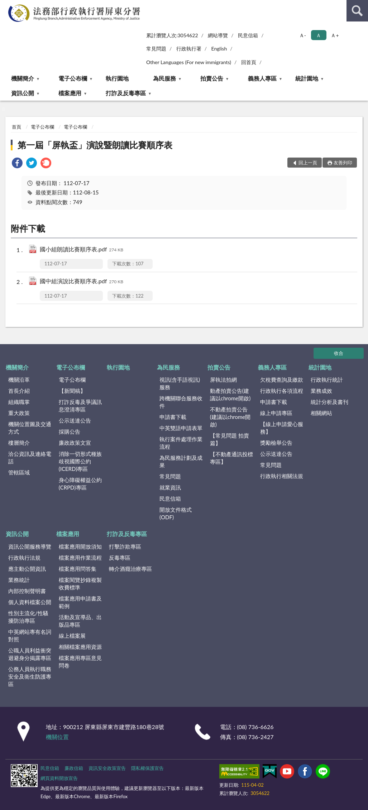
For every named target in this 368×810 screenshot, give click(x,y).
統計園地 (306, 78)
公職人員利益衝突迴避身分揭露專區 (29, 654)
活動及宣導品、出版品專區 (80, 621)
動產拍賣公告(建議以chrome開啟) (230, 394)
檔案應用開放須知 (80, 546)
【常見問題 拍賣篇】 (229, 439)
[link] (17, 164)
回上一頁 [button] (307, 162)
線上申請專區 (276, 413)
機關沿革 (19, 379)
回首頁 (248, 62)
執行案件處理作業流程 (180, 443)
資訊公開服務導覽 (29, 546)
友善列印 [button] (343, 162)
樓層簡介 (19, 442)
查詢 (357, 10)
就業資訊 (170, 487)
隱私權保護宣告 (147, 768)
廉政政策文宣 (75, 442)
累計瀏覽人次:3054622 (172, 35)
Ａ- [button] (302, 35)
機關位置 (57, 736)
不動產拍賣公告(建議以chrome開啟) (230, 417)
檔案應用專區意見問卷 (80, 662)
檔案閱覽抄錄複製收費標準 (80, 583)
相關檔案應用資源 (80, 646)
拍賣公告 (211, 78)
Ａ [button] (318, 35)
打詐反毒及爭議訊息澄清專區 (80, 406)
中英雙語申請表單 (180, 428)
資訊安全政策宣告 (107, 768)
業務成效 (321, 390)
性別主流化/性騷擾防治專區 (28, 617)
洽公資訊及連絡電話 (29, 457)
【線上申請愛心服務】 (281, 428)
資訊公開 (22, 93)
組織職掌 (19, 402)
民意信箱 (248, 35)
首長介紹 (19, 390)
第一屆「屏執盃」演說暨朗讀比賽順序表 (95, 145)
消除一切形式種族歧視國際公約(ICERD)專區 (80, 461)
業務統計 (19, 580)
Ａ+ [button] (335, 35)
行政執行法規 (24, 557)
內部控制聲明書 (27, 591)
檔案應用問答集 (77, 568)
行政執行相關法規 (281, 476)
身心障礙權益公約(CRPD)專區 (80, 484)
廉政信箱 (73, 768)
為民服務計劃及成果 (180, 461)
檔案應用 (69, 93)
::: (6, 5)
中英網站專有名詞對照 (29, 635)
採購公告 (69, 431)
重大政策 (19, 413)
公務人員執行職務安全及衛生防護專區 (29, 676)
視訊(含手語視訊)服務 (179, 383)
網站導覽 (218, 35)
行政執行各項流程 (281, 390)
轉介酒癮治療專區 (130, 568)
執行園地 (117, 78)
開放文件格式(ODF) (175, 513)
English (219, 48)
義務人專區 (262, 78)
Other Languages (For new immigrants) (188, 62)
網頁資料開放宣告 (59, 778)
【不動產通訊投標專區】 (231, 458)
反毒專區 (119, 557)
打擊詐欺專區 (125, 546)
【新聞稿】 (72, 390)
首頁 (16, 127)
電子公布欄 (72, 78)
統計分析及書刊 (329, 402)
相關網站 (321, 413)
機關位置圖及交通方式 (29, 428)
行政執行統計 (327, 379)
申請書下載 (172, 417)
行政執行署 (188, 48)
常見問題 (156, 48)
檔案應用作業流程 (80, 557)
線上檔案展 (72, 635)
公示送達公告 (75, 420)
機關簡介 (22, 78)
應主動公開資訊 (27, 568)
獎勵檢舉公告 (276, 442)
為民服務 (164, 78)
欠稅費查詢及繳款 (281, 379)
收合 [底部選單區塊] (338, 353)
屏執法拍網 (223, 379)
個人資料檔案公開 (29, 602)
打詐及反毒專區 (126, 93)
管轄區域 (19, 472)
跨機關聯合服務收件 (180, 402)
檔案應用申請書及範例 (80, 602)
